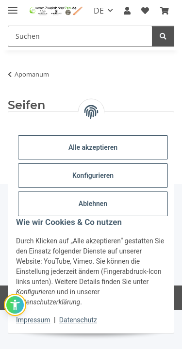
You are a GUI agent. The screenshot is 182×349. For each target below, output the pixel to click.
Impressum (33, 320)
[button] (127, 10)
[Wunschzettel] (145, 10)
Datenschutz (78, 320)
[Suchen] (80, 36)
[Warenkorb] (164, 10)
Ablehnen (93, 203)
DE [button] (99, 10)
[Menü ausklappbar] (12, 6)
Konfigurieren (93, 175)
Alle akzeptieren (92, 147)
